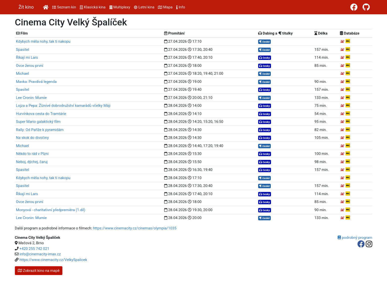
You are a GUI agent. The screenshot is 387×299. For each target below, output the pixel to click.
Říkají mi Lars (27, 57)
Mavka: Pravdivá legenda (36, 81)
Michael (22, 73)
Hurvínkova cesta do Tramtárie (41, 114)
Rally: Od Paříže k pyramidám (40, 130)
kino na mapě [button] (38, 270)
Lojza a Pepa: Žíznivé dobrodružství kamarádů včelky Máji (63, 105)
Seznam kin (64, 7)
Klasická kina (92, 7)
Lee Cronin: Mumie (31, 97)
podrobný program (355, 237)
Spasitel (22, 49)
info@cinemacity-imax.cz (40, 254)
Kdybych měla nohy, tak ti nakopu (43, 41)
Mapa (165, 7)
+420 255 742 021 (34, 248)
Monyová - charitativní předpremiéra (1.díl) (50, 210)
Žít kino (26, 7)
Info (180, 7)
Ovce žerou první (29, 65)
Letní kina (144, 7)
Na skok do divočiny (32, 137)
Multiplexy (119, 7)
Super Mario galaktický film (38, 121)
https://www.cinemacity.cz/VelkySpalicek (53, 260)
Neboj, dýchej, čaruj (32, 162)
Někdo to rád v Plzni (32, 153)
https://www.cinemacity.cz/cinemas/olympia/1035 (134, 228)
